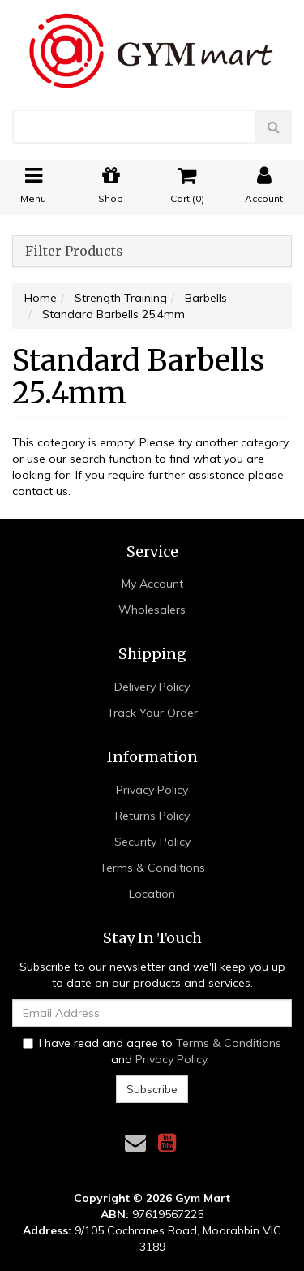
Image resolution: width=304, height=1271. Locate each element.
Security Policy (152, 841)
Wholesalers (152, 609)
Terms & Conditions (152, 867)
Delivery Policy (152, 686)
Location (152, 893)
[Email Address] (152, 1013)
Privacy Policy (152, 789)
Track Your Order (152, 712)
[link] (167, 1142)
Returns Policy (152, 815)
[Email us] (135, 1142)
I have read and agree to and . (152, 1051)
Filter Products (74, 251)
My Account (152, 583)
